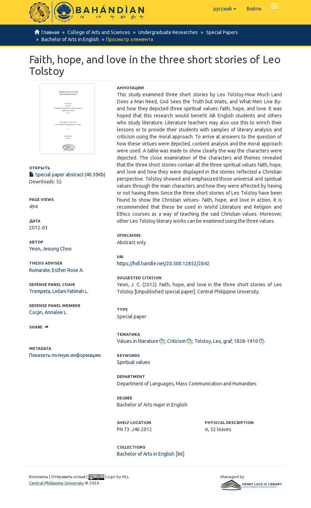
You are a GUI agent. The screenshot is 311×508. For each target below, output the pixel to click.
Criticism (176, 341)
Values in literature (137, 341)
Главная (50, 32)
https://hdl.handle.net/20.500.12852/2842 (163, 263)
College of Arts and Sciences (97, 32)
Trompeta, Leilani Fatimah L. (58, 291)
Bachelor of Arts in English (69, 39)
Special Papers (219, 32)
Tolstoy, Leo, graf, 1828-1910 (226, 341)
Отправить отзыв (68, 476)
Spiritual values (133, 362)
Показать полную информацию (65, 355)
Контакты (38, 476)
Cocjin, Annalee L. (48, 312)
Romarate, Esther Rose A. (56, 270)
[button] (224, 9)
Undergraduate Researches (166, 32)
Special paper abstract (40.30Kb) (67, 174)
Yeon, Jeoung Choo (50, 249)
